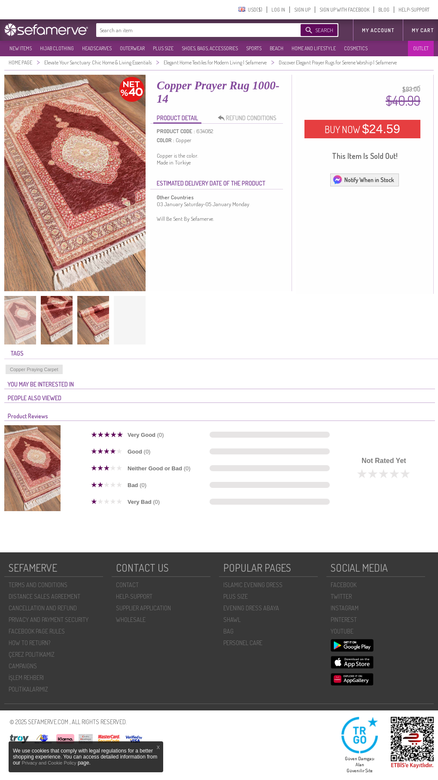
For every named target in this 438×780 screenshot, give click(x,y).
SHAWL (231, 619)
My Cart (423, 30)
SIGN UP (302, 9)
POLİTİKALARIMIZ (28, 689)
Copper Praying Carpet (34, 369)
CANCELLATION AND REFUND (43, 608)
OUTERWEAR (132, 48)
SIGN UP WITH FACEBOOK (344, 9)
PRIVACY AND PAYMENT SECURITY (48, 619)
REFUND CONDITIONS (249, 118)
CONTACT (127, 584)
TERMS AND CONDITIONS (38, 584)
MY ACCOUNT (378, 30)
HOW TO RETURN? (29, 642)
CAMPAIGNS (23, 666)
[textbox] (189, 30)
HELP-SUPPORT (413, 9)
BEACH (276, 48)
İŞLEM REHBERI (26, 677)
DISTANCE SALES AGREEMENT (44, 596)
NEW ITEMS (20, 48)
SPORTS (254, 48)
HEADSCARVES (97, 48)
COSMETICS (356, 48)
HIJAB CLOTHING (57, 48)
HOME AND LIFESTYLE (314, 48)
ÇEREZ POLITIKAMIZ (32, 654)
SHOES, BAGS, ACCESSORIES (210, 48)
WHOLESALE (131, 619)
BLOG (383, 9)
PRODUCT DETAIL (177, 118)
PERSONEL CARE (242, 642)
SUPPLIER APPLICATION (143, 608)
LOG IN (278, 9)
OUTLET (421, 48)
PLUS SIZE (163, 48)
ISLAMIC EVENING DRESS (253, 584)
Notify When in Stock (363, 179)
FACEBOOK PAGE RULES (37, 631)
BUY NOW (362, 129)
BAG (228, 631)
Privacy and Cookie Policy (50, 762)
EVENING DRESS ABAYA (251, 608)
